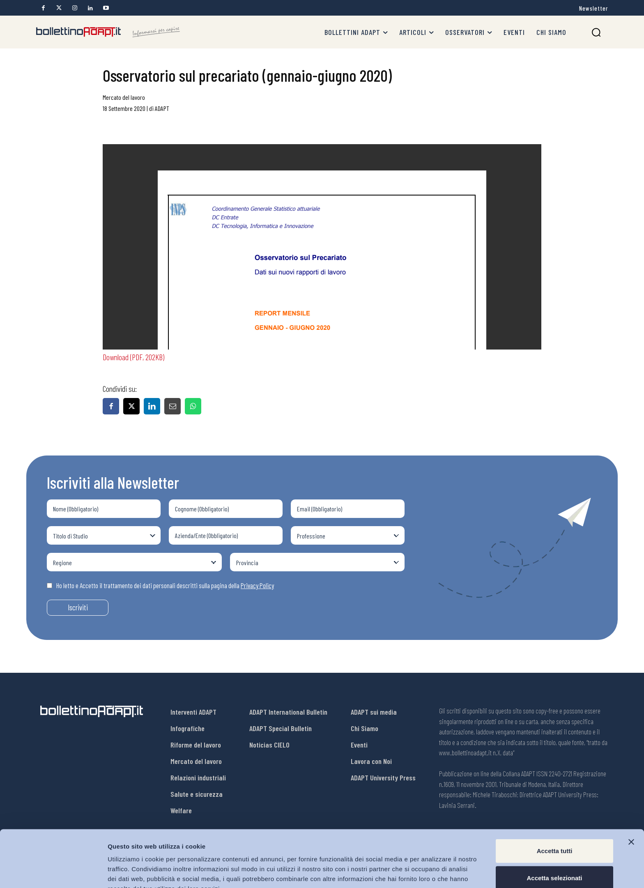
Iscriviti (78, 607)
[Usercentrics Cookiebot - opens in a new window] (53, 872)
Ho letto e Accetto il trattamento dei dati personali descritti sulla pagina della (160, 585)
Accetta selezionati (554, 834)
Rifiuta (554, 861)
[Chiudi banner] (631, 798)
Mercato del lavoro (124, 97)
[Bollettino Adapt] (108, 32)
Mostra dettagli (432, 871)
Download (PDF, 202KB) (133, 357)
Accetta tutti (555, 807)
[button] (596, 32)
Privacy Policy (257, 585)
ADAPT (162, 108)
